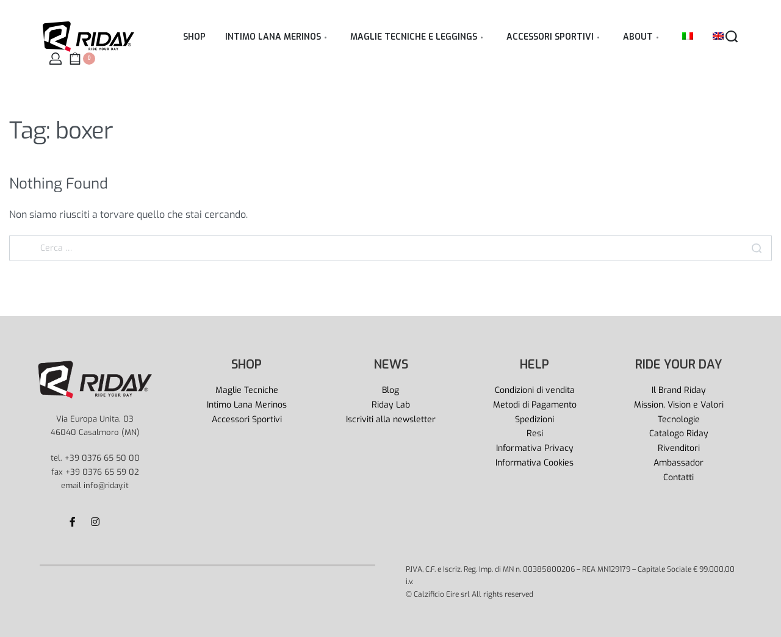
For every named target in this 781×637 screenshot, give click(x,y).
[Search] (756, 248)
